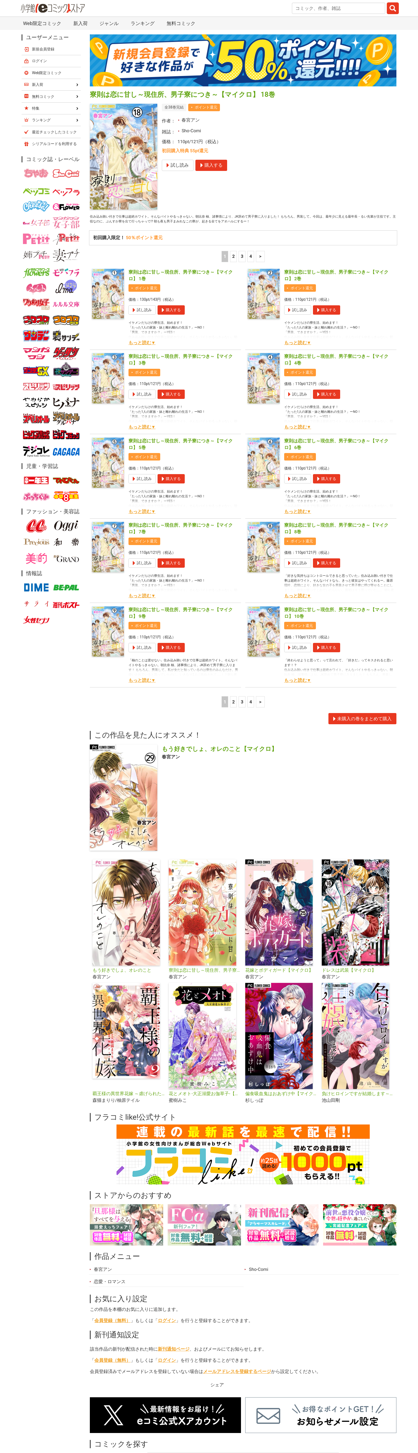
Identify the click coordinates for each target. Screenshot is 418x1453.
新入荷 (80, 23)
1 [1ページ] (225, 266)
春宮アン (191, 120)
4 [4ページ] (250, 266)
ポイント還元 (206, 107)
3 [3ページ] (242, 266)
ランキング (143, 23)
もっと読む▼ (142, 353)
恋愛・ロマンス (110, 1292)
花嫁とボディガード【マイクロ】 (279, 980)
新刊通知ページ (174, 1359)
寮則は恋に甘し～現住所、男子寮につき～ (205, 980)
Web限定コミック (42, 23)
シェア (217, 1395)
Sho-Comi (191, 130)
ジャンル (109, 23)
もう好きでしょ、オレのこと (122, 980)
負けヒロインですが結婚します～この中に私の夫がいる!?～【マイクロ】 (358, 1104)
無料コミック (181, 23)
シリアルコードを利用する (54, 144)
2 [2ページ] (233, 266)
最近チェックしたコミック (54, 132)
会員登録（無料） (112, 1331)
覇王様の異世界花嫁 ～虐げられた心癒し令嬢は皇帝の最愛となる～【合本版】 (129, 1104)
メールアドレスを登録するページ (237, 1382)
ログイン (167, 1331)
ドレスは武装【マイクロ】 (349, 980)
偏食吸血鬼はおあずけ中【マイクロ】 (281, 1104)
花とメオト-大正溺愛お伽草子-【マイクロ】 (205, 1104)
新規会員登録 (43, 49)
